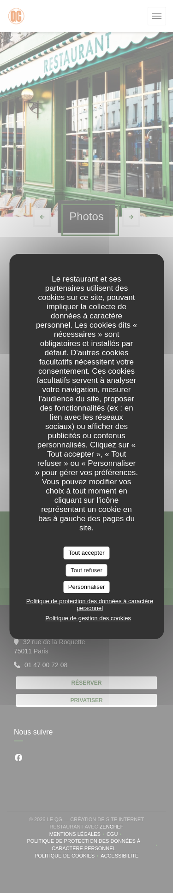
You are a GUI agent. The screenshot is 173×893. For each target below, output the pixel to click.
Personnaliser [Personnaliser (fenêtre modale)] (86, 586)
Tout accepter (86, 552)
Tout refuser (86, 570)
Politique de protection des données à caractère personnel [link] (89, 604)
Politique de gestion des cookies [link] (88, 618)
